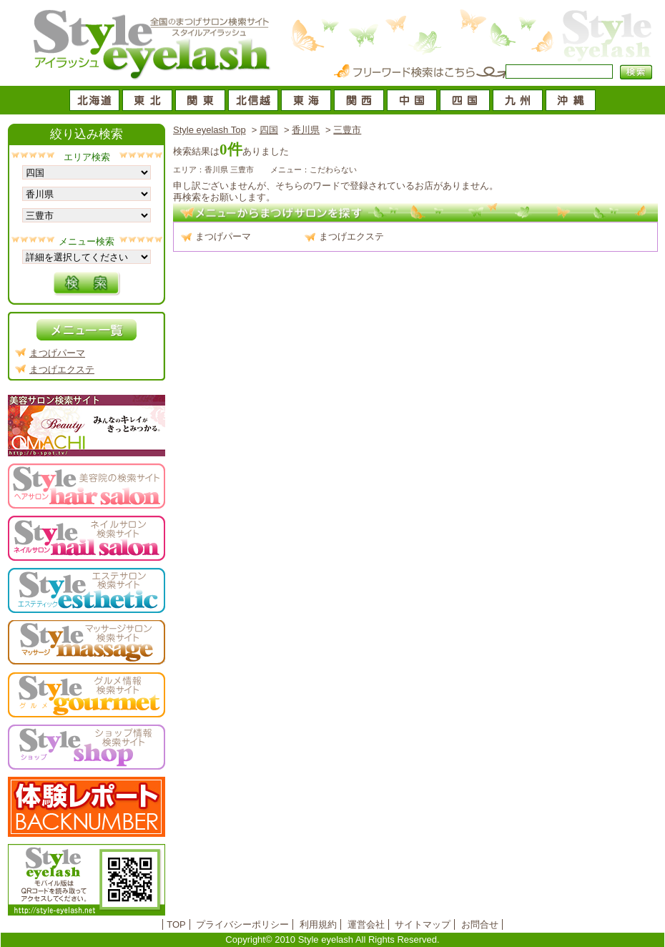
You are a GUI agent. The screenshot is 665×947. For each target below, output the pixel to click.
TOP (176, 924)
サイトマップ (422, 924)
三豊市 (347, 129)
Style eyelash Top (209, 129)
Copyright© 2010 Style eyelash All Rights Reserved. (332, 939)
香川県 (306, 129)
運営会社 (366, 924)
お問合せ (479, 924)
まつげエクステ (351, 236)
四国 (269, 129)
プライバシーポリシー (242, 924)
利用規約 (318, 924)
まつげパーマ (223, 236)
